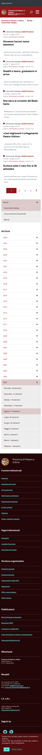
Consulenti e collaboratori (10, 629)
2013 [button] (5, 312)
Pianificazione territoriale (9, 496)
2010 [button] (5, 330)
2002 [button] (5, 376)
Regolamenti (5, 586)
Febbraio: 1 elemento (12, 446)
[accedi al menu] (37, 12)
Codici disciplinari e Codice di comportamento (16, 634)
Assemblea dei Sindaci (9, 550)
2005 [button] (5, 359)
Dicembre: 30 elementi (13, 388)
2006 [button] (5, 353)
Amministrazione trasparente (11, 617)
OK (7, 749)
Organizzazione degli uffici (10, 580)
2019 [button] (5, 278)
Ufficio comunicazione (8, 592)
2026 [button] (5, 237)
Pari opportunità (6, 490)
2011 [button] (5, 324)
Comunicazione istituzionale (15, 213)
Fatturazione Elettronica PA (10, 640)
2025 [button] (5, 243)
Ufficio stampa (6, 598)
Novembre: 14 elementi (13, 394)
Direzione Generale (7, 575)
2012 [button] (5, 318)
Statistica (4, 513)
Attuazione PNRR (7, 623)
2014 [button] (5, 307)
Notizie (7, 219)
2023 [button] (5, 254)
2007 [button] (5, 347)
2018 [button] (5, 283)
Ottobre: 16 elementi (12, 399)
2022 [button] (5, 260)
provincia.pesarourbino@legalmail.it (17, 687)
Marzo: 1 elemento (11, 440)
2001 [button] (5, 382)
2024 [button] (5, 249)
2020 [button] (5, 272)
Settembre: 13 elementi (13, 405)
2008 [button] (5, 341)
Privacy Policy (17, 749)
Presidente (5, 538)
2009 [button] (5, 336)
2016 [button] (5, 295)
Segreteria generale (7, 569)
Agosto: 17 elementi (12, 411)
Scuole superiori (6, 507)
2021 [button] (5, 266)
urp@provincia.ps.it (16, 685)
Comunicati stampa (9, 22)
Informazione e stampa (16, 37)
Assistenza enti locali (8, 484)
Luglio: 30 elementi (11, 417)
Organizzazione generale (9, 501)
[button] (37, 202)
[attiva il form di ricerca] (31, 12)
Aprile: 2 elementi (11, 434)
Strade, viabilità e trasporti (10, 519)
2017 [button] (5, 289)
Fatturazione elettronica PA (10, 710)
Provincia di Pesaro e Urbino (16, 11)
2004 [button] (5, 365)
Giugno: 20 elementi (12, 423)
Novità (29, 20)
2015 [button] (5, 301)
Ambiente (4, 478)
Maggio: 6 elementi (11, 428)
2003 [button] (5, 370)
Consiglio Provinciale (8, 544)
